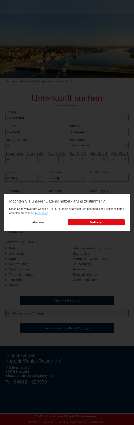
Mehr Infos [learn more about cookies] (41, 213)
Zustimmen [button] (96, 222)
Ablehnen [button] (38, 222)
